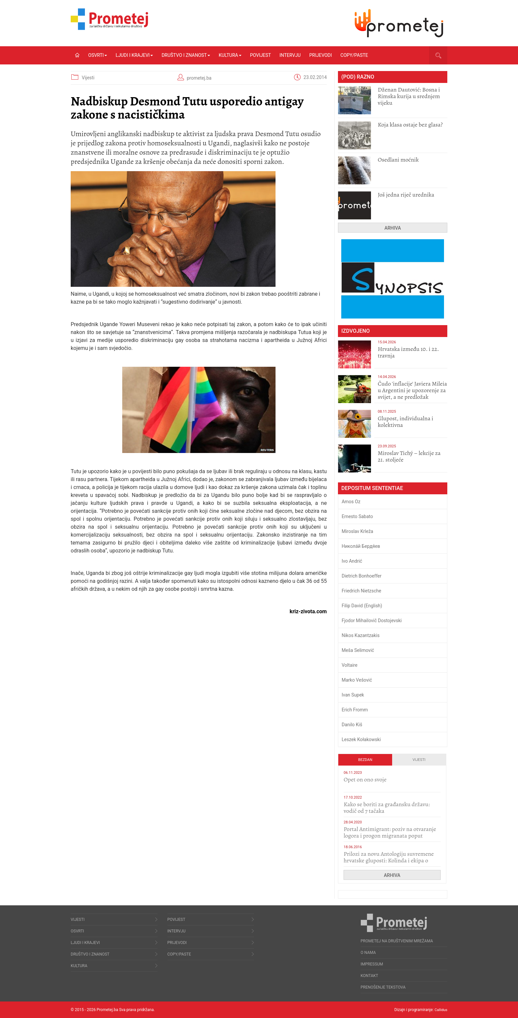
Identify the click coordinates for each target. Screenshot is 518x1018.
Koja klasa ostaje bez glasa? (410, 125)
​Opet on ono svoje (365, 779)
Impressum (372, 964)
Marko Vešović (357, 680)
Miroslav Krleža (357, 531)
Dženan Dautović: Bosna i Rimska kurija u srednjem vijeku (409, 96)
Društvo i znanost (186, 55)
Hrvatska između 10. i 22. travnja (408, 352)
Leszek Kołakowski (361, 739)
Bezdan (365, 760)
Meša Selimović (358, 650)
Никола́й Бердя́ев (361, 546)
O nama (368, 952)
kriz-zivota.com (308, 611)
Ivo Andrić (352, 561)
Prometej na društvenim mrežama (397, 941)
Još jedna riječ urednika (406, 195)
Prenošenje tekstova (383, 987)
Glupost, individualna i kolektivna (405, 421)
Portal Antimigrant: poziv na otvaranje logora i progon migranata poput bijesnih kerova (390, 835)
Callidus (440, 1009)
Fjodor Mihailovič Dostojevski (372, 620)
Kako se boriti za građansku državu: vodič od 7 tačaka (387, 807)
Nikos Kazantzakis (361, 635)
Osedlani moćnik (398, 160)
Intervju (290, 55)
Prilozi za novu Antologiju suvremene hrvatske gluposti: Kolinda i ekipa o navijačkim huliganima (389, 860)
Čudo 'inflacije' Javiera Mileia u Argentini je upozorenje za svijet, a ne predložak (412, 390)
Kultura (230, 55)
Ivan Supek (353, 695)
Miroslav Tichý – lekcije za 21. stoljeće (409, 456)
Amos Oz (351, 501)
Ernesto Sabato (357, 516)
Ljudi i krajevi (134, 55)
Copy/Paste (354, 55)
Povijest (260, 55)
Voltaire (349, 665)
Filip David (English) (362, 605)
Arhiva (393, 228)
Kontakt (369, 975)
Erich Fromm (355, 709)
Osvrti (97, 55)
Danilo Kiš (352, 724)
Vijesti (88, 77)
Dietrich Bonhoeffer (362, 576)
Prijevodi (320, 55)
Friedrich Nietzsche (361, 590)
